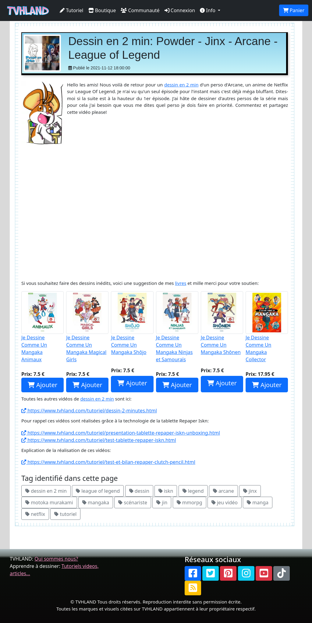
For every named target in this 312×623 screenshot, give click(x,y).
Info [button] (208, 10)
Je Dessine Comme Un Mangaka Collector (267, 326)
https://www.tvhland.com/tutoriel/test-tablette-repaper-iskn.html (98, 440)
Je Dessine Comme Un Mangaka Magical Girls (87, 326)
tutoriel (65, 514)
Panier (293, 10)
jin (161, 502)
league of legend (98, 491)
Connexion (180, 10)
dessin (139, 491)
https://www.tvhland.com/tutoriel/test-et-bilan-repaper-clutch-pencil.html (108, 462)
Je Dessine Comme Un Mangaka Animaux (42, 326)
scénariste (132, 502)
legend (193, 491)
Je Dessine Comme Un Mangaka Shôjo (132, 323)
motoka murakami (49, 502)
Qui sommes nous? (56, 558)
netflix (35, 514)
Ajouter (42, 385)
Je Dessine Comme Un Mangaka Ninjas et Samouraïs (177, 326)
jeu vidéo (224, 502)
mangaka (95, 502)
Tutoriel (71, 10)
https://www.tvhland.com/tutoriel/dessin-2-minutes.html (89, 410)
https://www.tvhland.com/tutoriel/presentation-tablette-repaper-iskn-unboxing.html (120, 432)
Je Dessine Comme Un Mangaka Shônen (222, 323)
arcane (223, 491)
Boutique (102, 10)
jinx (250, 491)
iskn (165, 491)
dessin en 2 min (181, 85)
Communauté (140, 10)
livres (180, 283)
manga (257, 502)
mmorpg (189, 502)
